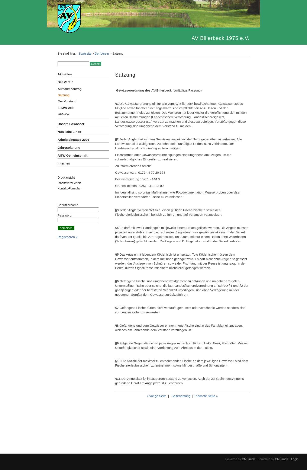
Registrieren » (67, 237)
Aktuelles (65, 74)
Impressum (66, 107)
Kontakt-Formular (69, 188)
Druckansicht (66, 177)
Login (294, 459)
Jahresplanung (69, 147)
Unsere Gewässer (71, 124)
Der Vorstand (67, 101)
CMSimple (249, 459)
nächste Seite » (207, 396)
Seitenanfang (181, 396)
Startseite (85, 53)
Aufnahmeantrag (69, 89)
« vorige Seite (156, 396)
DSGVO (63, 113)
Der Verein (102, 53)
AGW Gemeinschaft (72, 155)
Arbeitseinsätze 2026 (73, 139)
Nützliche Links (69, 132)
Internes (64, 163)
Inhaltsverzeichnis (69, 183)
